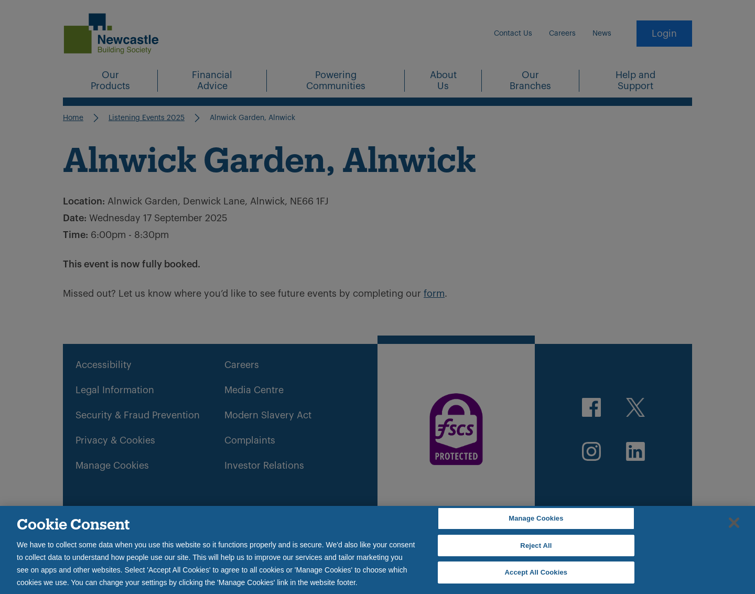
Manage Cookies (536, 518)
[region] (377, 550)
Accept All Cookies (536, 572)
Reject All (536, 545)
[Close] (734, 522)
